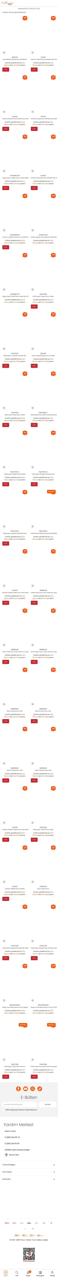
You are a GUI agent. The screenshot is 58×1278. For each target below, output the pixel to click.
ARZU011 (15, 57)
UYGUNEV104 (15, 176)
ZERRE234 (43, 649)
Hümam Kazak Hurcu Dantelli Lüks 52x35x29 (15, 119)
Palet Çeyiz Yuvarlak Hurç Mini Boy (15, 356)
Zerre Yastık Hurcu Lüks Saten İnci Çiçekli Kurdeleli (15, 652)
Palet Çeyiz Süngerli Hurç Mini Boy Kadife (15, 948)
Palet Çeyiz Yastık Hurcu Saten (43, 829)
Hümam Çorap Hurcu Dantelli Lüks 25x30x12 (44, 119)
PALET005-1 (15, 531)
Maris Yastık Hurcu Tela (15, 770)
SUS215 (14, 827)
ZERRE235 (14, 649)
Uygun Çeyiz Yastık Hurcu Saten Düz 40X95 (15, 296)
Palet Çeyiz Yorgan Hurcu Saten (43, 296)
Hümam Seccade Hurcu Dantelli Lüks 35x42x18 (44, 178)
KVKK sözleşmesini (12, 1110)
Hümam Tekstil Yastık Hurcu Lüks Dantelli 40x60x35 (15, 593)
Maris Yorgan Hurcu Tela (43, 770)
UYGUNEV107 (14, 294)
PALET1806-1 (43, 412)
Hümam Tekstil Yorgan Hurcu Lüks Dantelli (15, 829)
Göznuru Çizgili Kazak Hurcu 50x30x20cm (15, 237)
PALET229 (43, 946)
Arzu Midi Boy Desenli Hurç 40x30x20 (15, 59)
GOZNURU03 (14, 235)
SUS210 (43, 176)
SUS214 (14, 590)
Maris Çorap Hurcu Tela (15, 711)
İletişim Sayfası (10, 1131)
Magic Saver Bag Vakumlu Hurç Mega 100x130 (15, 1007)
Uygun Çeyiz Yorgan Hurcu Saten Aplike (15, 178)
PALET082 (43, 827)
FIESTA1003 (43, 531)
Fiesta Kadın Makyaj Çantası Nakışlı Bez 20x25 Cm (44, 533)
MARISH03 (43, 709)
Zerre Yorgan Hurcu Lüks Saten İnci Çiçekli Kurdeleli (44, 652)
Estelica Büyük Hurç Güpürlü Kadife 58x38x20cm (44, 237)
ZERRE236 (43, 590)
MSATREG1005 (15, 1005)
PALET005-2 (43, 472)
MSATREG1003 (43, 1005)
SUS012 (14, 886)
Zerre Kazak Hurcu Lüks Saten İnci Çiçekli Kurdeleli (44, 593)
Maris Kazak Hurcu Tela (43, 711)
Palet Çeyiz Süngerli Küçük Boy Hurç (15, 533)
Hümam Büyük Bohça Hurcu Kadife (43, 356)
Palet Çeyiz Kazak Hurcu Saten (15, 415)
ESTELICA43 (43, 235)
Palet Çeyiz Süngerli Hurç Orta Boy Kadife (44, 948)
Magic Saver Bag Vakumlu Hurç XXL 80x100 (44, 1007)
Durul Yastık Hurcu (43, 889)
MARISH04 (15, 709)
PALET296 (14, 1064)
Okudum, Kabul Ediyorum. (19, 1109)
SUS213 (14, 116)
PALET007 (14, 353)
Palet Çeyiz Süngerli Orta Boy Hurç (43, 474)
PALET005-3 (14, 472)
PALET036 (14, 412)
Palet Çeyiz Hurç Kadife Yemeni (14, 1066)
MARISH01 (43, 768)
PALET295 (43, 1064)
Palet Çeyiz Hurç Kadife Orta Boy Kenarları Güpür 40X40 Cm (44, 415)
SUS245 (43, 353)
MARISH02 (15, 768)
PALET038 (43, 294)
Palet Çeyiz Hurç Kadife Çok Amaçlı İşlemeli (44, 1066)
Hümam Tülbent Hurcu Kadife (15, 889)
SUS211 (43, 57)
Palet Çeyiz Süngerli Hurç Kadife (14, 474)
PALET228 (14, 946)
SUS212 (43, 116)
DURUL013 (43, 886)
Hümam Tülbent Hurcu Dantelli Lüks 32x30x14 (44, 59)
